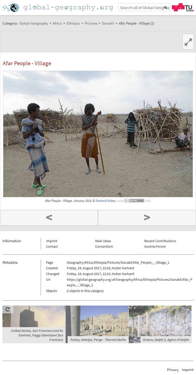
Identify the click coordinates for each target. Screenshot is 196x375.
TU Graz (182, 7)
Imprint (51, 241)
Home (58, 7)
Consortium (104, 246)
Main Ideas (103, 241)
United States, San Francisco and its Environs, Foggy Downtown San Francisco (37, 335)
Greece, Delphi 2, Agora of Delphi (166, 339)
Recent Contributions (160, 241)
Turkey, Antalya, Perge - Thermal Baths (98, 339)
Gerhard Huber (105, 201)
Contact (52, 246)
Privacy (173, 369)
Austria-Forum (155, 246)
